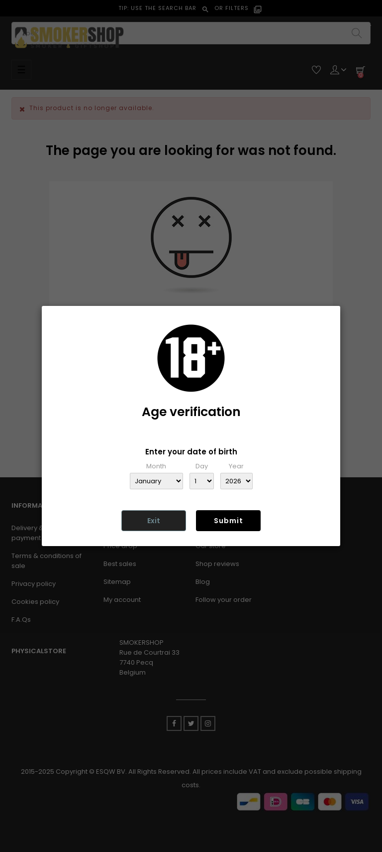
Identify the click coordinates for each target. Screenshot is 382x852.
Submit (228, 521)
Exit (153, 521)
